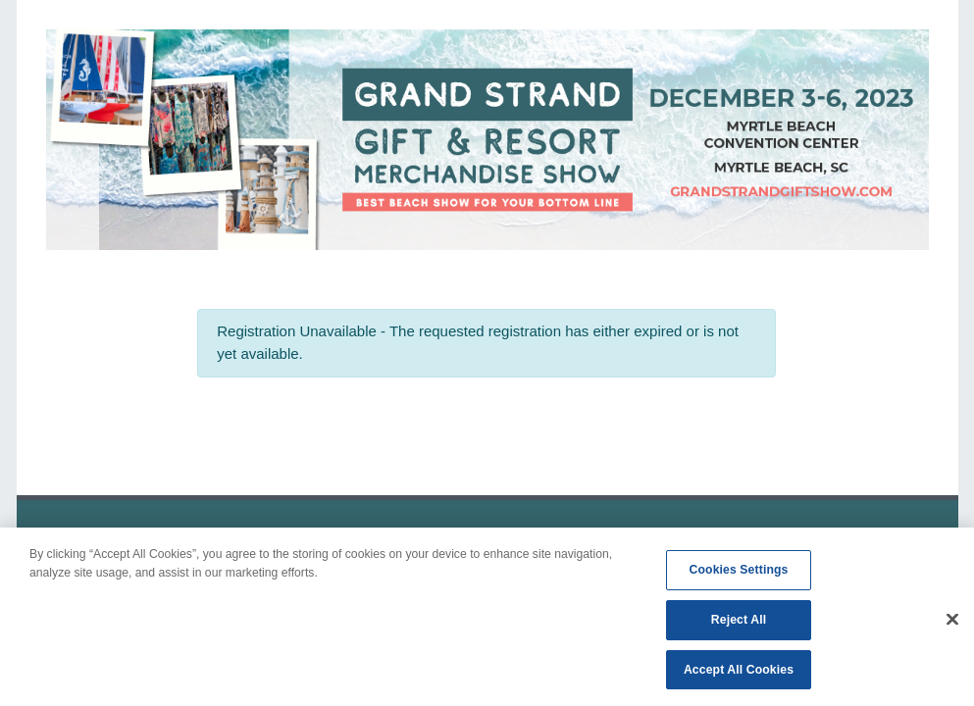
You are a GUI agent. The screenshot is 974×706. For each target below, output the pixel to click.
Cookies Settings (739, 573)
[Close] (952, 622)
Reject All (738, 623)
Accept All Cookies (739, 674)
